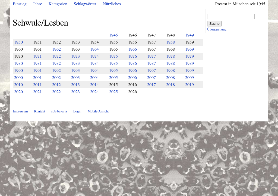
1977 (151, 56)
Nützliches (112, 4)
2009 (189, 77)
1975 (113, 56)
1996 (132, 70)
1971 (37, 56)
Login (77, 111)
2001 (37, 77)
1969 (189, 49)
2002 (56, 77)
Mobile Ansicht (98, 111)
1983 (75, 63)
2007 (151, 77)
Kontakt (39, 111)
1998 (170, 70)
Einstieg (20, 4)
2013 (75, 84)
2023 (75, 92)
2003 (75, 77)
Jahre (37, 4)
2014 (94, 84)
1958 (170, 42)
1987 (151, 63)
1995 (113, 70)
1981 (37, 63)
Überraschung (216, 29)
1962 (56, 49)
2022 (56, 92)
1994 (94, 70)
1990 (18, 70)
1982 (56, 63)
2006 (132, 77)
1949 (189, 35)
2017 (151, 84)
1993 (75, 70)
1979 (189, 56)
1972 (56, 56)
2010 (18, 84)
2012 (56, 84)
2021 (37, 92)
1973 (75, 56)
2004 (94, 77)
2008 (170, 77)
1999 (189, 70)
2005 (113, 77)
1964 (94, 49)
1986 (132, 63)
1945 (113, 35)
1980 (18, 63)
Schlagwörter (85, 4)
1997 (151, 70)
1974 (94, 56)
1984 (94, 63)
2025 (113, 92)
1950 (18, 42)
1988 (170, 63)
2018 (170, 84)
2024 (94, 92)
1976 (132, 56)
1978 (170, 56)
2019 (189, 84)
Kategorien (58, 4)
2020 (18, 92)
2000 (18, 77)
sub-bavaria (59, 111)
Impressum (20, 111)
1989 (189, 63)
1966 (132, 49)
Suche (214, 24)
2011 (37, 84)
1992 (56, 70)
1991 (37, 70)
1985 (113, 63)
